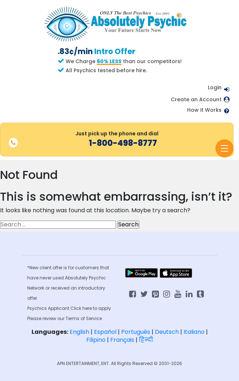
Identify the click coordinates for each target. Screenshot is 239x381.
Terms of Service (84, 318)
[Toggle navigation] (224, 148)
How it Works (204, 110)
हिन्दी (146, 340)
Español (105, 332)
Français (122, 340)
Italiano (194, 332)
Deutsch (167, 332)
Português (135, 332)
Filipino (96, 340)
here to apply (96, 308)
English (79, 332)
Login (215, 87)
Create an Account (196, 99)
